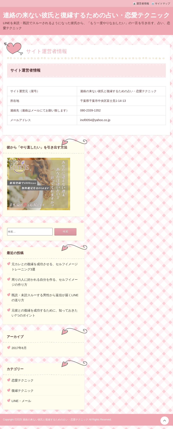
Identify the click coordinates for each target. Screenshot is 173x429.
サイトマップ (162, 3)
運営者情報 (142, 3)
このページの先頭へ (164, 420)
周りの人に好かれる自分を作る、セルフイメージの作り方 (45, 282)
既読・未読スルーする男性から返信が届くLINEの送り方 (45, 297)
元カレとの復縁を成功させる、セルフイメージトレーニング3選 (45, 266)
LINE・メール (21, 401)
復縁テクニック (23, 390)
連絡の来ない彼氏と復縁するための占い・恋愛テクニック (86, 15)
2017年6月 (19, 348)
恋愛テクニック (23, 380)
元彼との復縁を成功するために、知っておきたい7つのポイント (45, 313)
